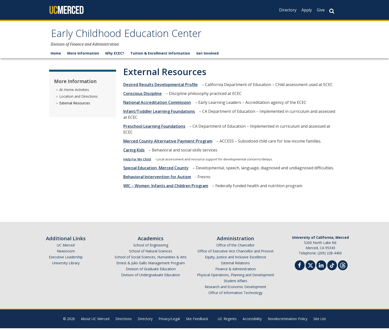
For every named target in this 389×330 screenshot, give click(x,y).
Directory (287, 10)
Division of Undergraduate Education (150, 276)
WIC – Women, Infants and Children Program (167, 187)
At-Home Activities (74, 91)
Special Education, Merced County (157, 169)
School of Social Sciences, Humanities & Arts (151, 258)
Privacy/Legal (169, 320)
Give (321, 10)
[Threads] (343, 266)
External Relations (235, 264)
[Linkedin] (323, 267)
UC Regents (227, 320)
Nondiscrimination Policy (287, 320)
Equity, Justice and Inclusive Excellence (235, 258)
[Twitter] (310, 266)
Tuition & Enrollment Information (160, 55)
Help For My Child (138, 161)
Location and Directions (78, 97)
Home (56, 55)
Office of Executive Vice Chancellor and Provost (235, 252)
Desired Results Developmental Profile (162, 86)
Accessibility (252, 320)
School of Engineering (150, 246)
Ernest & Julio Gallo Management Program (150, 264)
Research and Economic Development (235, 288)
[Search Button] (331, 11)
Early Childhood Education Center (135, 35)
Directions (123, 320)
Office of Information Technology (235, 294)
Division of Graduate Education (151, 270)
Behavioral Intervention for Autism (158, 178)
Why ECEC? (114, 55)
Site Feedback (197, 320)
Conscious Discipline (144, 95)
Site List (319, 320)
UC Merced (66, 246)
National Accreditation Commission (158, 104)
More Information (83, 55)
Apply (306, 10)
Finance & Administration (235, 270)
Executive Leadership (66, 258)
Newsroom (66, 252)
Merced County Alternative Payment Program (169, 143)
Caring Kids (135, 151)
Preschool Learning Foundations (155, 128)
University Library (66, 264)
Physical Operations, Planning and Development (235, 276)
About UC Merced (95, 320)
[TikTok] (332, 266)
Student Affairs (235, 282)
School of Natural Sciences (150, 252)
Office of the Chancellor (235, 246)
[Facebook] (301, 267)
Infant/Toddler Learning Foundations (160, 113)
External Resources (74, 104)
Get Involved (207, 55)
